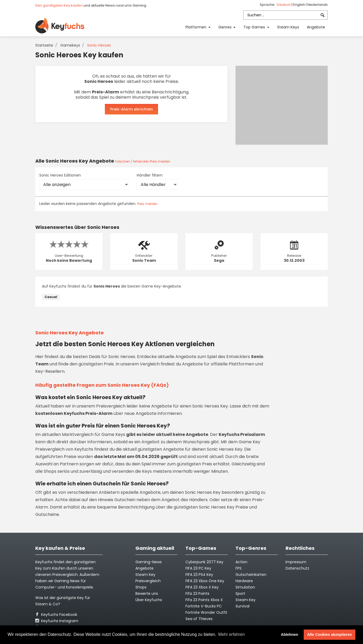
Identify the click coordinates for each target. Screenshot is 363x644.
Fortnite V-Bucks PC (203, 606)
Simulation (245, 587)
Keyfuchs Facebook (56, 614)
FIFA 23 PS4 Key (199, 574)
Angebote (316, 27)
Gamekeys (70, 45)
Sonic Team (144, 260)
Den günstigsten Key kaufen (59, 5)
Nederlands (317, 4)
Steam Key (246, 599)
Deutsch (284, 4)
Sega (219, 260)
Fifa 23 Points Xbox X (204, 599)
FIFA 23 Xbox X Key (202, 587)
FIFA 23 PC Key (198, 568)
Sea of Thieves (199, 618)
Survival (242, 606)
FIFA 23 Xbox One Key (204, 580)
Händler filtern (150, 175)
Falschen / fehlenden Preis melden (142, 161)
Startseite (44, 45)
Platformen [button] (196, 27)
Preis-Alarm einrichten (131, 109)
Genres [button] (225, 27)
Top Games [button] (254, 27)
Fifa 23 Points (197, 593)
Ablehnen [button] (289, 634)
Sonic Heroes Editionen (60, 175)
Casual (51, 297)
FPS (239, 568)
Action (241, 562)
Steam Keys (288, 27)
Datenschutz (297, 568)
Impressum (296, 562)
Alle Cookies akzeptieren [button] (329, 634)
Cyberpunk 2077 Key (204, 562)
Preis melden (147, 204)
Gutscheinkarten (251, 574)
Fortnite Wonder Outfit (206, 612)
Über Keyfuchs (148, 599)
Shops (140, 587)
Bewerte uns (146, 593)
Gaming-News (148, 562)
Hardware (244, 580)
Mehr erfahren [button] (231, 634)
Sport (240, 593)
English (299, 4)
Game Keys (113, 434)
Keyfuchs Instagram (56, 620)
